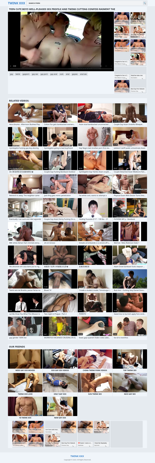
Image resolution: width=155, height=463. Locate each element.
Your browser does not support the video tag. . (61, 41)
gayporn (26, 74)
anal (67, 74)
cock (61, 74)
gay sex (35, 74)
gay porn (44, 74)
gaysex (75, 74)
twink (18, 74)
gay (11, 74)
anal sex (83, 74)
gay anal (53, 74)
